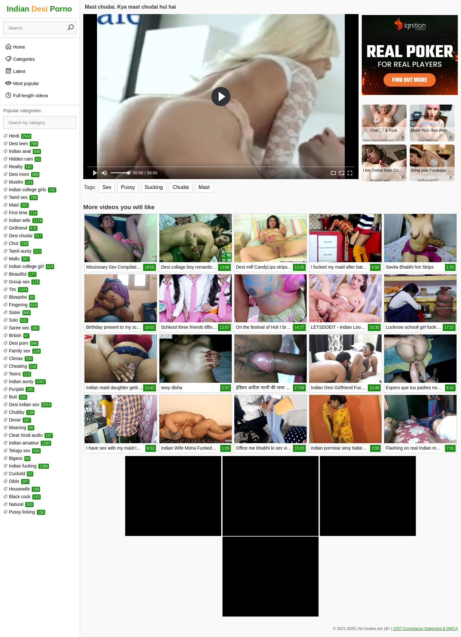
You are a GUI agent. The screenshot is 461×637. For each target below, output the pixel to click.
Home (15, 46)
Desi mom (21, 174)
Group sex (21, 281)
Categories (20, 58)
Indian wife (23, 220)
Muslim (18, 182)
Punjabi (18, 389)
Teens (17, 373)
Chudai (181, 187)
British (16, 335)
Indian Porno (39, 8)
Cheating (20, 366)
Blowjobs (19, 297)
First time (20, 212)
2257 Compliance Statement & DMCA (425, 628)
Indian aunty (24, 381)
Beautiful (19, 274)
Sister (17, 312)
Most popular (22, 83)
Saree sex (21, 327)
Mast (204, 187)
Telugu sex (22, 450)
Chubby (19, 412)
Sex (106, 187)
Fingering (20, 304)
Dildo (16, 481)
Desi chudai (23, 235)
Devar (17, 419)
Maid (16, 205)
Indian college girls (29, 189)
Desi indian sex (27, 404)
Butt (15, 396)
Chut (15, 243)
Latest (15, 71)
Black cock (22, 496)
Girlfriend (20, 228)
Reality (18, 166)
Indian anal (22, 151)
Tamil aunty (22, 251)
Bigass (16, 458)
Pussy (128, 187)
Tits (15, 289)
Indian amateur (27, 442)
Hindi (17, 135)
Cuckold (18, 473)
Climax (18, 358)
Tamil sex (20, 197)
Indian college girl (28, 266)
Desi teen (20, 143)
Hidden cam (22, 158)
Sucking (154, 187)
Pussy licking (24, 512)
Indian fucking (26, 465)
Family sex (22, 350)
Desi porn (20, 343)
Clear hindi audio (28, 435)
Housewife (21, 489)
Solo (15, 320)
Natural (18, 504)
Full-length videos (26, 95)
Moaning (18, 427)
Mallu (16, 258)
